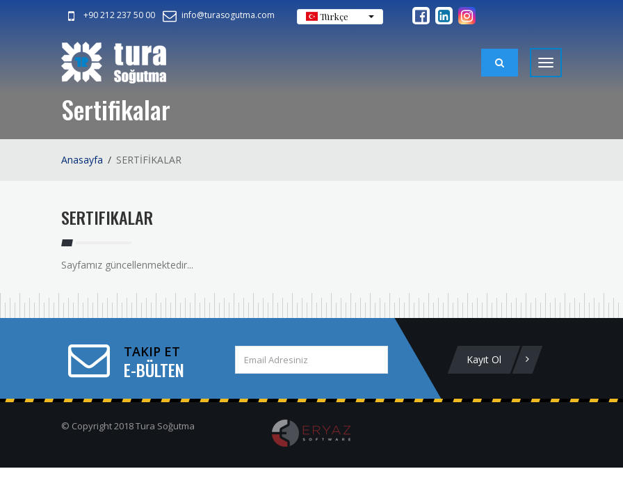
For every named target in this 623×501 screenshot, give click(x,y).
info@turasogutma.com (218, 15)
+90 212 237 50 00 (109, 15)
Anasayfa (82, 159)
